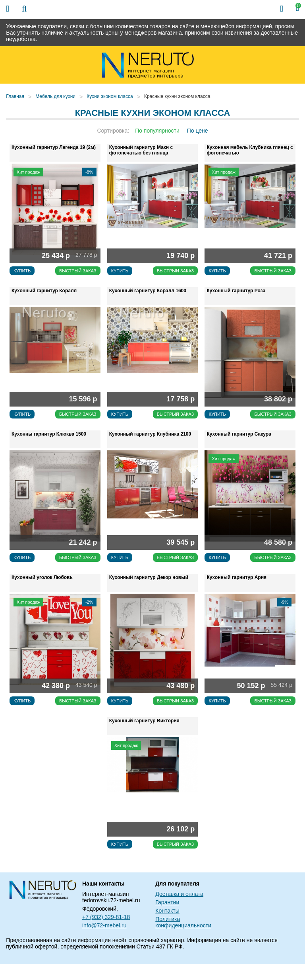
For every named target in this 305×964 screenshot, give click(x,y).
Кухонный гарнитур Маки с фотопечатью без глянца (141, 150)
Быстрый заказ (78, 270)
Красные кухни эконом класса (177, 96)
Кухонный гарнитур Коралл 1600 (147, 290)
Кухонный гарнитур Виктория (144, 720)
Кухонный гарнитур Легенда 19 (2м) (54, 147)
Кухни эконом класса (110, 96)
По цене (197, 130)
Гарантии (167, 902)
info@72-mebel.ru (104, 925)
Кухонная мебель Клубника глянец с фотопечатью (250, 150)
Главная (15, 96)
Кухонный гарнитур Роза (236, 290)
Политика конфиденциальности (183, 922)
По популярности (157, 130)
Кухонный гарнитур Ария (236, 577)
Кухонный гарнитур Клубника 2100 (150, 434)
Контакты (167, 910)
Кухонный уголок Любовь (42, 577)
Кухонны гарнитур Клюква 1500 (49, 434)
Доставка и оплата (179, 894)
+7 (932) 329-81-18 (106, 917)
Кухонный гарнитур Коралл (44, 290)
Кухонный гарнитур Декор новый (148, 577)
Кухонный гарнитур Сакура (239, 434)
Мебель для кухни (55, 96)
